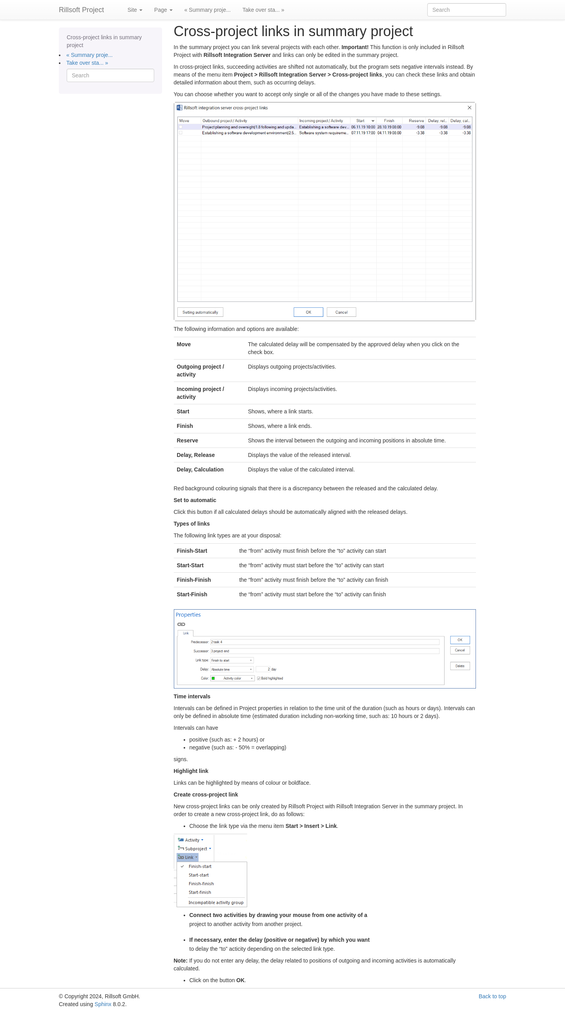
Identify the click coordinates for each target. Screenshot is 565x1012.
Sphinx (103, 1004)
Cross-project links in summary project (104, 41)
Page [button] (163, 10)
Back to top (492, 996)
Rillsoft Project (81, 10)
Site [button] (135, 10)
